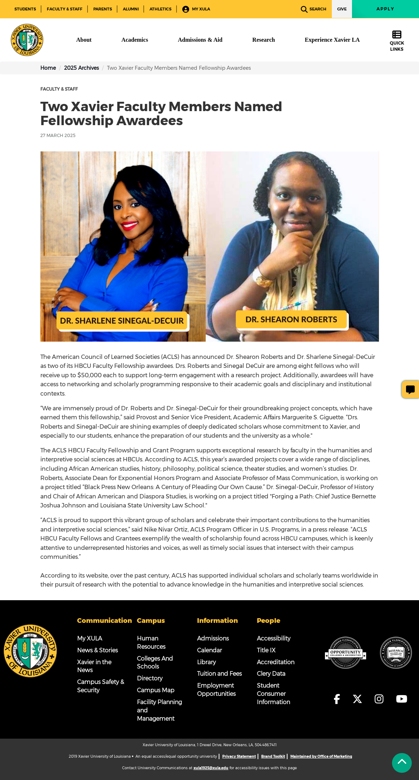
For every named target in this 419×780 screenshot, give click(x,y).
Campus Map (155, 690)
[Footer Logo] (30, 650)
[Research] (263, 40)
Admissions (213, 638)
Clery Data (271, 673)
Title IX (266, 650)
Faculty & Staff (65, 9)
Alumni (131, 9)
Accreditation (275, 662)
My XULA (196, 9)
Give (342, 9)
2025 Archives (81, 68)
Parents (102, 9)
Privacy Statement (239, 756)
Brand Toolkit (273, 756)
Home (48, 68)
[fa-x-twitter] (359, 699)
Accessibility (273, 638)
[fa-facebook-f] (339, 699)
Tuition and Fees (219, 673)
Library (206, 662)
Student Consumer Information (273, 694)
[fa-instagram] (381, 699)
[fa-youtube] (402, 699)
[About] (84, 40)
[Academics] (134, 40)
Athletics (160, 9)
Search (313, 9)
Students (25, 9)
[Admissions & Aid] (200, 40)
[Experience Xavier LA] (332, 40)
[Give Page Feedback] (410, 389)
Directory (149, 678)
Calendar (209, 650)
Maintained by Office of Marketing (321, 756)
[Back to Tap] (402, 763)
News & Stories (97, 650)
